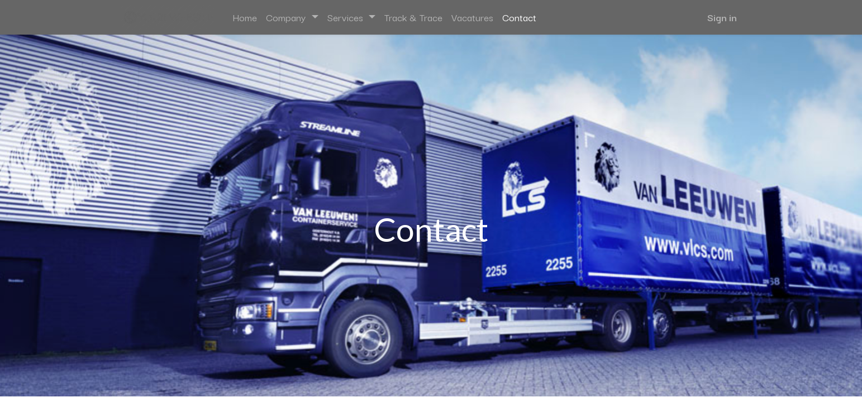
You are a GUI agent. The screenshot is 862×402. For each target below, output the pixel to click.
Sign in (722, 17)
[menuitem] (244, 17)
